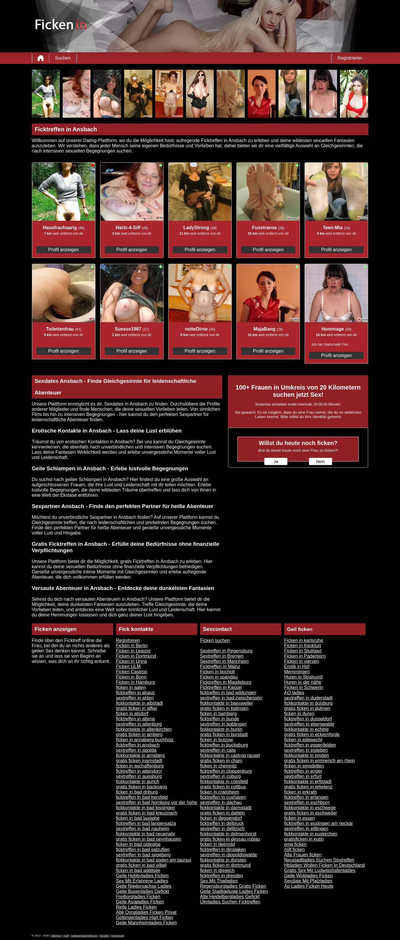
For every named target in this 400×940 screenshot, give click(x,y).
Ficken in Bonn (131, 676)
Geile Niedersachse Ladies (143, 886)
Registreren (128, 640)
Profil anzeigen (63, 249)
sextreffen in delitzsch (222, 828)
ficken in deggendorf (221, 818)
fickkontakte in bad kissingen (145, 807)
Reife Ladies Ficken (136, 907)
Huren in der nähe (302, 682)
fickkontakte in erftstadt (308, 781)
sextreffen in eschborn (307, 802)
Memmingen (297, 671)
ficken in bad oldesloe (138, 844)
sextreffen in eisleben (306, 750)
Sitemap (56, 935)
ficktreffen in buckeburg (224, 744)
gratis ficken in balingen (224, 708)
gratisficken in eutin (304, 839)
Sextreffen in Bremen (222, 656)
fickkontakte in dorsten (223, 860)
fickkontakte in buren (221, 729)
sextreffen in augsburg (139, 776)
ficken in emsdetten (304, 765)
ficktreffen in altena (135, 718)
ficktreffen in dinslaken (223, 849)
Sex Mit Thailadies (219, 880)
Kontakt (104, 935)
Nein (320, 461)
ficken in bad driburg (137, 792)
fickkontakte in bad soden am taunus (153, 860)
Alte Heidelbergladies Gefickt (230, 896)
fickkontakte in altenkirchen (144, 729)
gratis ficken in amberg (139, 734)
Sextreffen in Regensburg (226, 650)
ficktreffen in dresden (221, 875)
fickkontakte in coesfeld (224, 781)
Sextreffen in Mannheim (224, 661)
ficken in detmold (217, 844)
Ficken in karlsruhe (303, 640)
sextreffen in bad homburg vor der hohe (156, 802)
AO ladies (294, 692)
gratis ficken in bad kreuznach (147, 812)
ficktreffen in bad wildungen (228, 692)
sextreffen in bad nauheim (142, 828)
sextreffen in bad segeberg (143, 854)
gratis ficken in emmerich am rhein (319, 760)
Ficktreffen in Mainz (220, 666)
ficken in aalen (131, 687)
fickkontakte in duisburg (308, 703)
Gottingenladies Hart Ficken (144, 917)
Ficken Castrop (131, 671)
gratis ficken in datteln (222, 812)
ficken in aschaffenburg (140, 765)
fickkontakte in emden (306, 755)
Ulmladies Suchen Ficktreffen (230, 901)
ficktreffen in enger (303, 771)
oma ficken (295, 844)
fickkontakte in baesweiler (226, 703)
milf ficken (294, 849)
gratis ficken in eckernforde (312, 734)
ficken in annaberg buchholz (145, 739)
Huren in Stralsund (303, 676)
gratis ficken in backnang (141, 786)
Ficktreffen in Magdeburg (225, 682)
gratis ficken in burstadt (224, 734)
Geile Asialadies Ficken (140, 901)
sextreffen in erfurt (303, 776)
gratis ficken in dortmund (225, 865)
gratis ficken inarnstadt (139, 760)
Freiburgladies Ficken (138, 896)
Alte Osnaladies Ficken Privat (146, 912)
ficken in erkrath (300, 792)
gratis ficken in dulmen (307, 708)
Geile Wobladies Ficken (308, 875)
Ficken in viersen (301, 661)
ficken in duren (299, 713)
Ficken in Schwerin (303, 687)
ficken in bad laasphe (138, 818)
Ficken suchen (215, 640)
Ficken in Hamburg (135, 682)
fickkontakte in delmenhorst (228, 833)
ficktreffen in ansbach (138, 744)
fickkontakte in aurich (137, 781)
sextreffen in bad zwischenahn (231, 697)
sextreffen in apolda (136, 750)
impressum (117, 935)
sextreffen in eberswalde (309, 724)
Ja (276, 461)
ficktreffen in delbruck (222, 823)
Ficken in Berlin (132, 645)
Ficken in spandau (219, 676)
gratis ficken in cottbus (223, 786)
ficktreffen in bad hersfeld (142, 797)
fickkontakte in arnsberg (140, 755)
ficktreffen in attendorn (139, 771)
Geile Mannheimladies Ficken (146, 922)
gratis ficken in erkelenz (308, 786)
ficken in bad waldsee (138, 870)
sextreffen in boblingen (223, 724)
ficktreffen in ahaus (135, 692)
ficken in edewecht (303, 739)
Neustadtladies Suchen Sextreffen (319, 860)
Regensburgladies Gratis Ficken (233, 886)
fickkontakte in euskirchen (310, 833)
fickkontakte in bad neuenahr (145, 833)
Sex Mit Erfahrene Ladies (142, 880)
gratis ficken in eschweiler (310, 812)
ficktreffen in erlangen (306, 797)
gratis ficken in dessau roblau (230, 839)
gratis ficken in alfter (136, 708)
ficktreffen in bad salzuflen (143, 849)
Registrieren (349, 57)
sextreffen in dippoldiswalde (228, 854)
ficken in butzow (216, 739)
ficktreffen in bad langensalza (146, 823)
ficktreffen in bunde (219, 718)
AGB (66, 935)
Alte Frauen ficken (303, 854)
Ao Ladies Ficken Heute (309, 886)
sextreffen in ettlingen (306, 828)
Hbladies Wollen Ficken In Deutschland (324, 865)
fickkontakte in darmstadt (225, 807)
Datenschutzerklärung (84, 935)
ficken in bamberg (218, 713)
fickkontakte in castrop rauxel (230, 755)
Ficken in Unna (131, 661)
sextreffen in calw (218, 750)
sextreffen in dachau (221, 802)
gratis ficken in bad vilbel (141, 865)
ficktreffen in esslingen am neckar (318, 823)
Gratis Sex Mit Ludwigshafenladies (319, 870)
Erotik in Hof (296, 666)
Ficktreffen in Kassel (221, 687)
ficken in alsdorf (132, 713)
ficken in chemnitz (218, 765)
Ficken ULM (128, 666)
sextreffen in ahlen (135, 697)
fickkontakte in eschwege (310, 807)
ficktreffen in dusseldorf (308, 718)
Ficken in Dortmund (136, 656)
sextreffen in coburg (220, 776)
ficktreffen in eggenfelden (310, 744)
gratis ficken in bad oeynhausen (148, 839)
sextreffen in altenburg (139, 724)
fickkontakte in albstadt (139, 703)
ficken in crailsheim (219, 792)
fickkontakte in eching (306, 729)
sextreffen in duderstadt (308, 697)
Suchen (63, 57)
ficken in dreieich (217, 870)
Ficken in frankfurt (302, 645)
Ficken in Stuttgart (303, 650)
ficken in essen (299, 818)
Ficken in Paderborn (305, 656)
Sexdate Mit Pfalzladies (308, 880)
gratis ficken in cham (221, 760)
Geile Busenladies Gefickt (142, 891)
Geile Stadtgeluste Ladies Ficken (234, 891)
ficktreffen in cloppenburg (226, 771)
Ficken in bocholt (217, 671)
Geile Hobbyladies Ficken (142, 875)
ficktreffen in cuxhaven (223, 797)
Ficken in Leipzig (133, 650)
